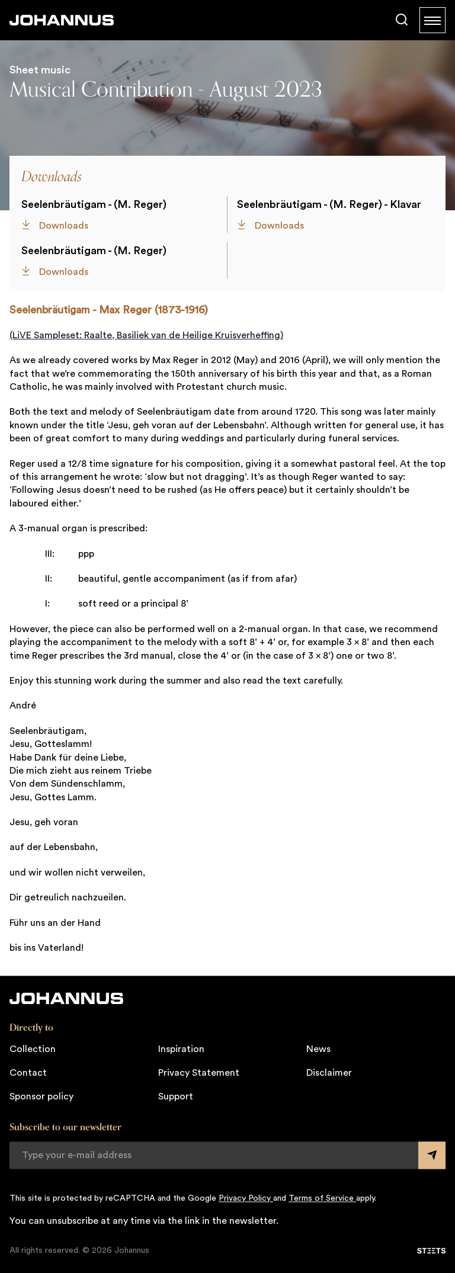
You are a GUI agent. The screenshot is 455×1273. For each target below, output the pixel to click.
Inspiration (181, 1049)
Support (175, 1096)
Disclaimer (329, 1073)
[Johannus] (61, 20)
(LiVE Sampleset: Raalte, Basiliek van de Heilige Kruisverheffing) (146, 335)
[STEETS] (431, 1250)
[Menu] (432, 20)
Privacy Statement (198, 1073)
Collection (32, 1049)
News (318, 1049)
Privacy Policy (246, 1198)
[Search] (402, 20)
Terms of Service (322, 1198)
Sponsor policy (41, 1096)
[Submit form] (432, 1155)
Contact (28, 1073)
